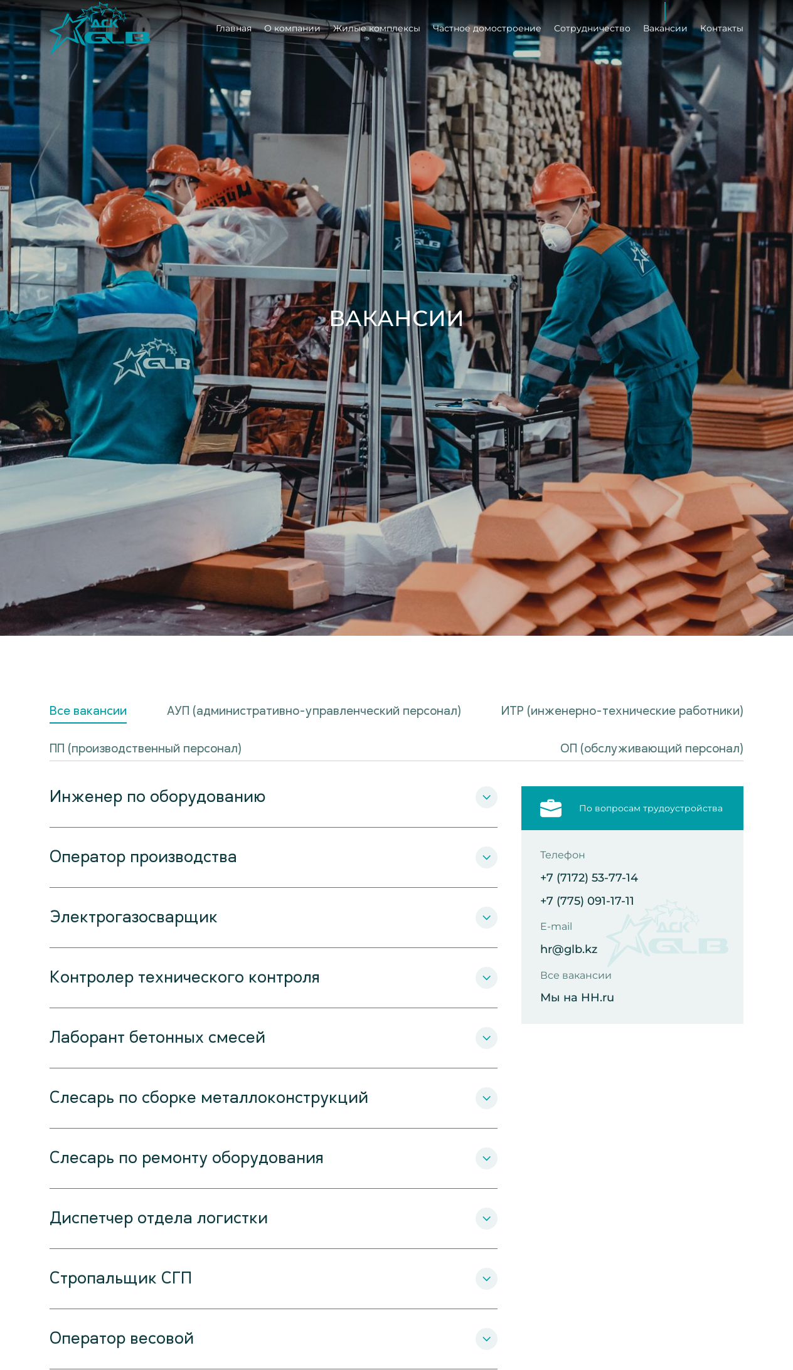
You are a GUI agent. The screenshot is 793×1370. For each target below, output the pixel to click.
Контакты (721, 25)
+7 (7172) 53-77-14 (589, 878)
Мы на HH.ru (577, 997)
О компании (292, 25)
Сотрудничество (592, 25)
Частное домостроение (487, 25)
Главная (234, 25)
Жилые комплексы (376, 25)
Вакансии (665, 25)
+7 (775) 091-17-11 (587, 901)
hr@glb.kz (568, 949)
